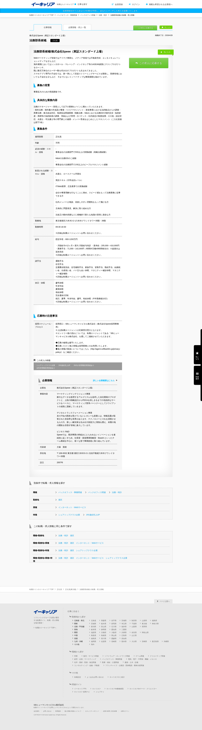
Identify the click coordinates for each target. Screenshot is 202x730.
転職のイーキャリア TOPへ (45, 628)
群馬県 (113, 624)
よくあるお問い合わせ (95, 677)
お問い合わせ (47, 711)
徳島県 (93, 639)
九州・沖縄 (78, 641)
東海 (76, 630)
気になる (167, 27)
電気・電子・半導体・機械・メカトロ (142, 659)
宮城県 (124, 621)
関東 (76, 624)
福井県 (124, 627)
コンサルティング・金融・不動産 (86, 665)
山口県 (134, 635)
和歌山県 (145, 632)
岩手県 (113, 621)
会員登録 (119, 4)
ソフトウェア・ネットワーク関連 (117, 656)
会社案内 (36, 711)
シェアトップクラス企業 (69, 515)
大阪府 (113, 632)
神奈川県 (155, 624)
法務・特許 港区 (66, 535)
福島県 (154, 621)
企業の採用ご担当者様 (110, 711)
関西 (76, 632)
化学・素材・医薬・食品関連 (85, 662)
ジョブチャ (100, 692)
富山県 (103, 627)
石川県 (113, 627)
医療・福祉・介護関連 (110, 662)
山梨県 (134, 627)
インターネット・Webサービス (72, 507)
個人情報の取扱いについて (73, 711)
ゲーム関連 (140, 656)
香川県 (103, 639)
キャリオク (96, 689)
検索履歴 (197, 378)
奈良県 (134, 632)
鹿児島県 (155, 641)
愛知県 (113, 630)
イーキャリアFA (80, 689)
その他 (76, 644)
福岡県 (93, 641)
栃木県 (103, 624)
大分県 (134, 641)
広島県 (124, 635)
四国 (76, 639)
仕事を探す (82, 4)
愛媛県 (113, 639)
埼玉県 (124, 624)
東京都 (144, 624)
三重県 (124, 630)
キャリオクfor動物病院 (115, 689)
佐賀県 (103, 641)
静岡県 (103, 630)
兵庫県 (124, 632)
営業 (76, 656)
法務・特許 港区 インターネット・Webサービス (81, 543)
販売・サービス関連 (91, 656)
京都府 (103, 632)
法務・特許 (103, 15)
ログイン (136, 4)
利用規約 (58, 711)
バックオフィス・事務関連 (67, 15)
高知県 (124, 639)
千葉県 (134, 624)
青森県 (103, 621)
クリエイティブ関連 (157, 656)
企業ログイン (125, 711)
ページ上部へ (165, 601)
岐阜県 (93, 630)
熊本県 (124, 641)
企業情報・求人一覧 (77, 27)
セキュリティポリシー (92, 711)
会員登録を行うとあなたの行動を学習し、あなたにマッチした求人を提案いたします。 (101, 11)
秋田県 (134, 621)
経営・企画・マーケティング (85, 659)
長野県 (144, 627)
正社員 (59, 589)
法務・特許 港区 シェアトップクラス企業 (78, 550)
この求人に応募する (145, 28)
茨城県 (93, 624)
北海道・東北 (79, 621)
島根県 (103, 635)
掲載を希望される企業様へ (161, 4)
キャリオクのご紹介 (117, 677)
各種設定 (77, 677)
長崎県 (113, 641)
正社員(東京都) (70, 589)
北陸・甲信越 (79, 627)
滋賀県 (93, 632)
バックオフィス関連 (87, 15)
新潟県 (93, 627)
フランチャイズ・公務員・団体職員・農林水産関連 (124, 665)
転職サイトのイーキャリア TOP (41, 15)
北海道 (93, 621)
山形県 (144, 621)
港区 (60, 500)
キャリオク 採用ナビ (82, 692)
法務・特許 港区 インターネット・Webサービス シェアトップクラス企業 (92, 558)
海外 (92, 644)
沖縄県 (166, 641)
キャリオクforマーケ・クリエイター (143, 689)
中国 (76, 635)
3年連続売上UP (93, 515)
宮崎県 (144, 641)
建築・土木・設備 (131, 662)
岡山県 (113, 635)
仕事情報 (48, 27)
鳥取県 (93, 635)
